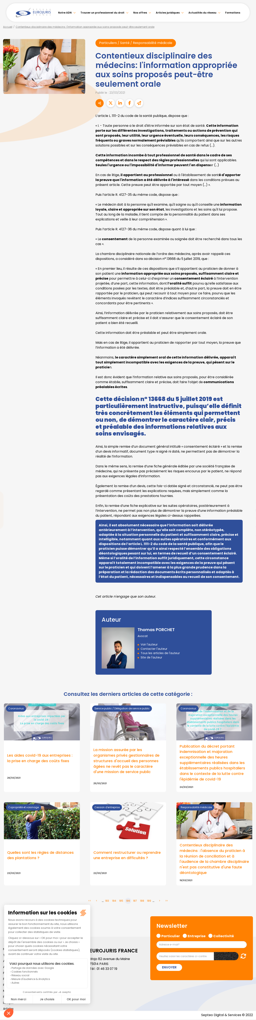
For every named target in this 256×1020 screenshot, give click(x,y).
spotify (248, 526)
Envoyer (169, 968)
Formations (232, 12)
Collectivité (223, 936)
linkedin (248, 502)
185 (121, 901)
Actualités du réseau (202, 12)
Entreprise (196, 936)
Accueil (7, 27)
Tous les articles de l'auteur (160, 653)
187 (135, 901)
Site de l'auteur (151, 657)
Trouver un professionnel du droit (102, 12)
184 (114, 901)
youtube (248, 510)
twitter (248, 493)
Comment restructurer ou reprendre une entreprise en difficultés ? (127, 856)
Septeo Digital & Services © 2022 (227, 1015)
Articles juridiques (168, 12)
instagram (248, 518)
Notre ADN (65, 12)
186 (128, 901)
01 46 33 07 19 (107, 969)
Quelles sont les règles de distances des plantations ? (40, 856)
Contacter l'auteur (154, 649)
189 (149, 901)
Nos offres (140, 12)
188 (142, 901)
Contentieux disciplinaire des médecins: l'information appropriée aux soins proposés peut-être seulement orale (85, 27)
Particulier (170, 936)
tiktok (248, 534)
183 (107, 901)
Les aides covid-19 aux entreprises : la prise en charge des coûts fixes (39, 758)
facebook (248, 485)
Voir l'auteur (149, 644)
